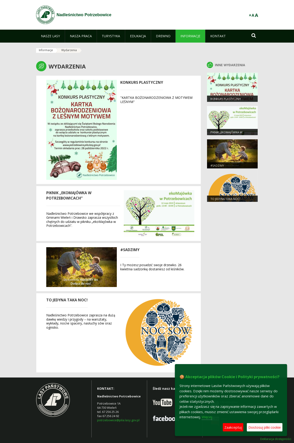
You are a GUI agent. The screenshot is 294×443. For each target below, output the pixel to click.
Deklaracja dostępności (275, 439)
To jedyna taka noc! (67, 300)
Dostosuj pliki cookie (264, 427)
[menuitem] (50, 36)
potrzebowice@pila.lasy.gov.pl (118, 420)
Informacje (46, 50)
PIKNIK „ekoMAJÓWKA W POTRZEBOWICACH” (68, 195)
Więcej (207, 417)
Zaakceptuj (233, 427)
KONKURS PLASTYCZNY (141, 82)
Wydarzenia (69, 50)
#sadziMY (129, 249)
